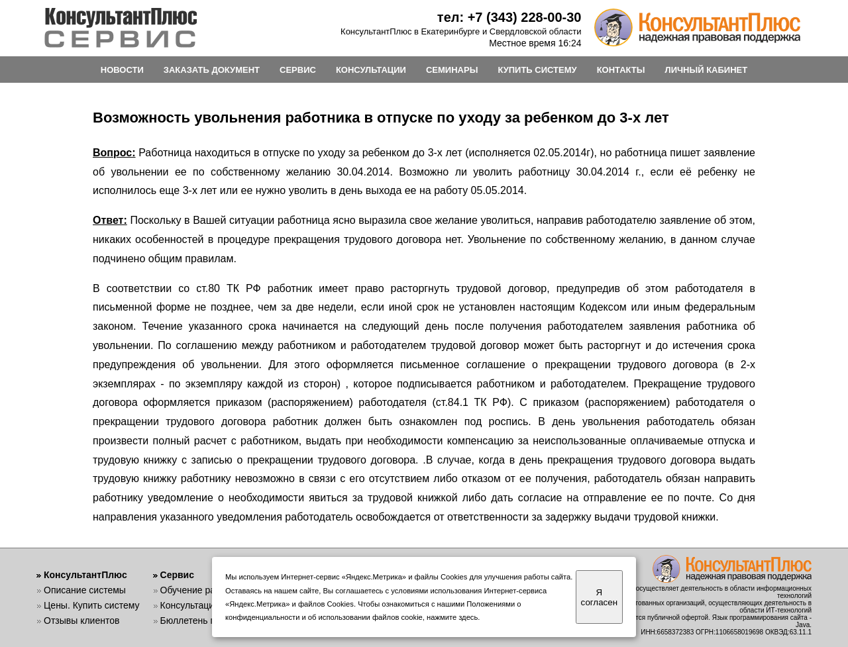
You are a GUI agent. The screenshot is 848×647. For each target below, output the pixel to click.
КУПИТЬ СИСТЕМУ (537, 70)
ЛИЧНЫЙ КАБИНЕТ (706, 70)
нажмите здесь (452, 617)
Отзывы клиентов (81, 620)
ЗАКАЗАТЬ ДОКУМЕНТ (212, 70)
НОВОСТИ (122, 70)
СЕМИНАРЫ (452, 70)
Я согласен (599, 597)
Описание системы (85, 590)
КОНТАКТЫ (621, 70)
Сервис (177, 575)
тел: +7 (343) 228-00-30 (509, 17)
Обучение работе (197, 590)
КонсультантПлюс (85, 575)
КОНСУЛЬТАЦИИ (371, 70)
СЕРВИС (298, 70)
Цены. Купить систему (92, 605)
